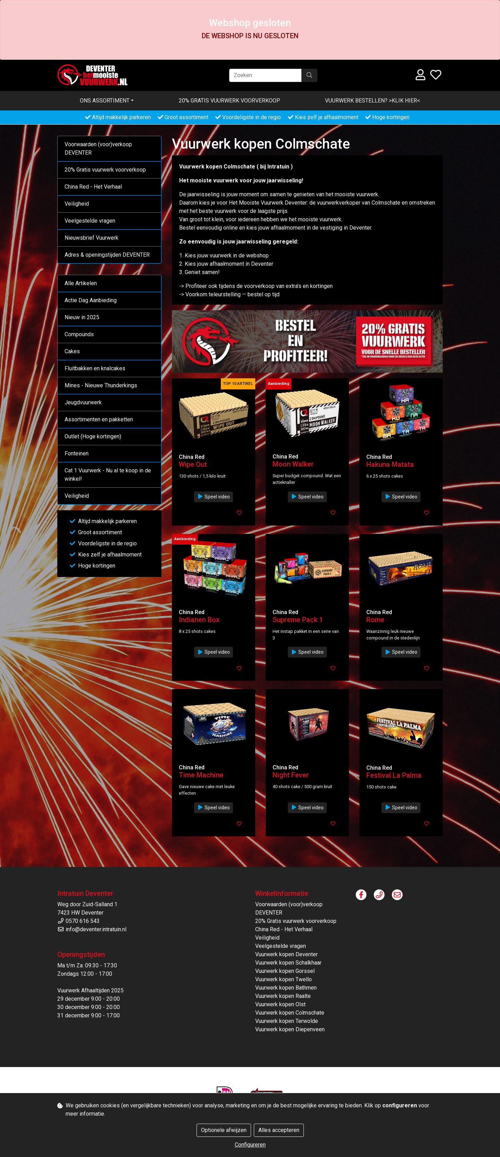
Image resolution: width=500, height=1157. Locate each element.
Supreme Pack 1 (298, 619)
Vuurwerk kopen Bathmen (286, 987)
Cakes (72, 351)
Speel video (213, 496)
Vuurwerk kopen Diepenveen (290, 1029)
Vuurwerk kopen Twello (283, 979)
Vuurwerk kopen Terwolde (286, 1021)
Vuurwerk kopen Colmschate (289, 1012)
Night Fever (291, 775)
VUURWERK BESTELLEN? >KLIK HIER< (372, 100)
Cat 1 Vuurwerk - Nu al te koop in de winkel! (108, 474)
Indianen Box (199, 619)
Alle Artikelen (81, 283)
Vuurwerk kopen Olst (280, 1004)
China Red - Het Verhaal (93, 186)
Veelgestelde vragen (90, 220)
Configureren (250, 1144)
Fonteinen (77, 453)
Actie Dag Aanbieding (91, 300)
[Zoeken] (265, 75)
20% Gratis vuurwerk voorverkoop (229, 100)
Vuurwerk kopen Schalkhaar (288, 962)
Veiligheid (77, 203)
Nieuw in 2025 (82, 317)
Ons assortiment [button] (105, 100)
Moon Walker (293, 464)
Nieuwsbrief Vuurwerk (91, 237)
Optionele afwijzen (224, 1130)
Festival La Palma (394, 775)
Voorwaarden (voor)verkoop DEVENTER (98, 148)
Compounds (79, 334)
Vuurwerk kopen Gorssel (285, 971)
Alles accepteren (278, 1130)
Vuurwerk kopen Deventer (286, 954)
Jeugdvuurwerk (83, 402)
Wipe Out (193, 464)
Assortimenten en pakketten (99, 419)
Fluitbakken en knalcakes (95, 368)
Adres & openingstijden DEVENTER (107, 254)
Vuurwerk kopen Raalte (283, 996)
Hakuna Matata (390, 464)
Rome (375, 619)
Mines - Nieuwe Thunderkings (101, 385)
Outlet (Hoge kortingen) (93, 436)
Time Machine (201, 775)
